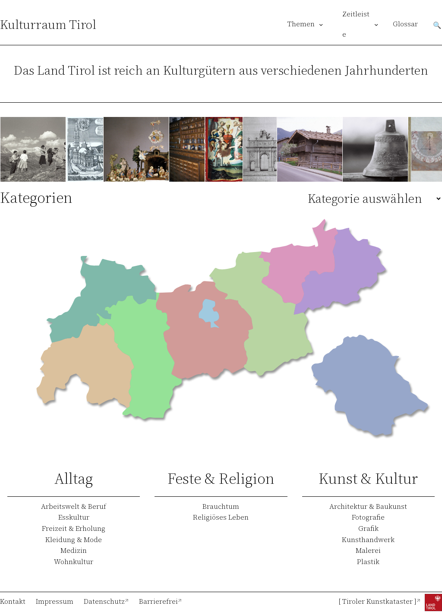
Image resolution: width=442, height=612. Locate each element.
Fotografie (368, 517)
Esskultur (73, 517)
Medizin (73, 550)
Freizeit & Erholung (73, 528)
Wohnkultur (73, 561)
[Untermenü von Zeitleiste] (376, 24)
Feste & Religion (221, 478)
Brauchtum (220, 506)
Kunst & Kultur (368, 478)
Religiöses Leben (221, 517)
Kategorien (36, 197)
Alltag (73, 478)
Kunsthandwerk (368, 539)
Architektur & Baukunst (368, 506)
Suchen (437, 24)
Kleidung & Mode (73, 539)
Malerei (368, 550)
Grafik (368, 528)
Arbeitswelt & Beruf (73, 506)
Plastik (368, 561)
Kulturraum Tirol (48, 24)
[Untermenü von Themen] (321, 24)
